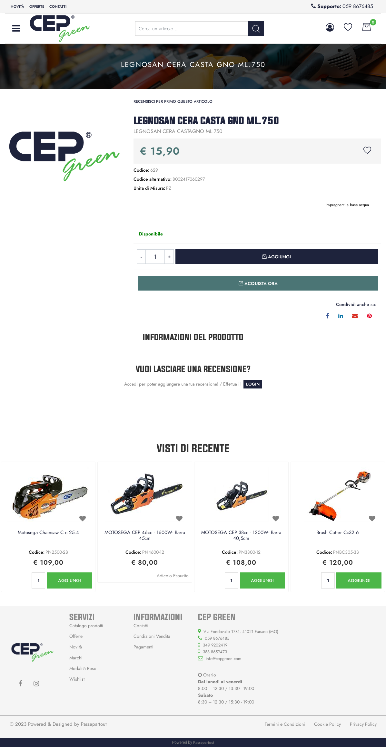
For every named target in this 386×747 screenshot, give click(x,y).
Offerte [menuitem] (36, 6)
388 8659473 (215, 652)
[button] (256, 28)
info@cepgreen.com (223, 659)
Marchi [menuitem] (76, 658)
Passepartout (94, 724)
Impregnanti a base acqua (347, 205)
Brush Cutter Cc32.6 (337, 533)
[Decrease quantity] (141, 256)
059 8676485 (357, 6)
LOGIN (253, 384)
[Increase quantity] (169, 256)
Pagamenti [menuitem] (143, 647)
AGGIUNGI (69, 580)
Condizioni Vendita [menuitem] (152, 636)
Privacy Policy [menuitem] (363, 724)
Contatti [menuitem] (57, 6)
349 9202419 (215, 645)
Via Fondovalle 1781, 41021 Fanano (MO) (240, 631)
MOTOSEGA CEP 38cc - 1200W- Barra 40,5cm (241, 536)
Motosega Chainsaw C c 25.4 (48, 533)
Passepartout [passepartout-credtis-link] (203, 742)
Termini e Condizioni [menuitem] (285, 724)
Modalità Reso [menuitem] (82, 668)
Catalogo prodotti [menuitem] (86, 625)
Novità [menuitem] (17, 6)
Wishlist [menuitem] (76, 679)
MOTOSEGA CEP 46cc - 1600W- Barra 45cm (144, 536)
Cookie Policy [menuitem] (327, 724)
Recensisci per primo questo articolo (173, 101)
